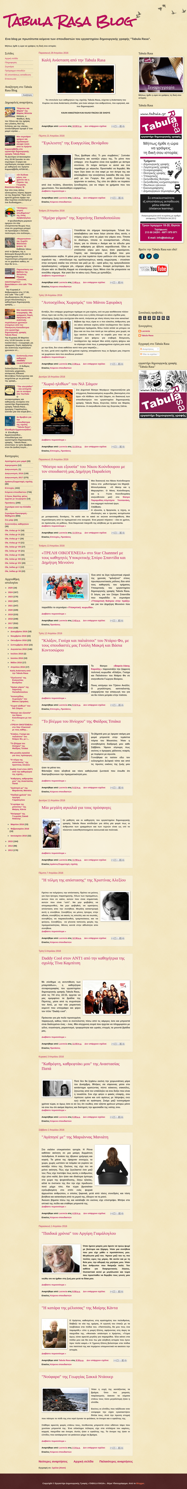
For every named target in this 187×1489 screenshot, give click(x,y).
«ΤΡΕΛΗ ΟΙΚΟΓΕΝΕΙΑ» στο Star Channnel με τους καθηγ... (21, 727)
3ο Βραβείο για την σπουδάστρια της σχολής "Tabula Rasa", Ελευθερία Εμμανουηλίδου (18, 423)
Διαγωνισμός (11, 469)
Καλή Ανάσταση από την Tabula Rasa (73, 60)
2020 (10, 610)
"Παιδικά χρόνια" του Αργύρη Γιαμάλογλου (79, 1233)
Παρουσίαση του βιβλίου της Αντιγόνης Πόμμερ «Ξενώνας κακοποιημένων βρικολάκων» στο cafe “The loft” (19, 278)
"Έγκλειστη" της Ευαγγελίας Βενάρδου (75, 142)
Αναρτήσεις (147, 349)
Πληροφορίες (11, 62)
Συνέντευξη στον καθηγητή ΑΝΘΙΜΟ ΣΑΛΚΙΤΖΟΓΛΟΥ (25, 359)
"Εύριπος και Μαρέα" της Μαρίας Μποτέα (24, 110)
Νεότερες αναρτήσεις (53, 1461)
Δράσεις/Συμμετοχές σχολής (64, 864)
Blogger (140, 1483)
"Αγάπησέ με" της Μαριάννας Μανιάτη (75, 1137)
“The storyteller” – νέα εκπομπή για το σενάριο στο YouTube (25, 390)
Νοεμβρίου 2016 (19, 636)
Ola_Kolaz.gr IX (12, 534)
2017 (10, 623)
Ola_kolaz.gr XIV (13, 563)
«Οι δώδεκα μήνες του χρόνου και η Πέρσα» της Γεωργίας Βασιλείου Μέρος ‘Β (17, 181)
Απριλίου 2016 (18, 667)
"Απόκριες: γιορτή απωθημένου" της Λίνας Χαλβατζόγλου (24, 213)
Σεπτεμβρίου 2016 (20, 645)
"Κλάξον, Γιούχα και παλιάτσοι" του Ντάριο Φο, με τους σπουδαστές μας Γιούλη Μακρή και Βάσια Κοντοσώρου (85, 645)
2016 (10, 628)
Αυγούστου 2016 (19, 649)
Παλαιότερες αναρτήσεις (116, 1461)
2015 (10, 841)
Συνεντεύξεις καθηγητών (17, 524)
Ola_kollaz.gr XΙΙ (13, 571)
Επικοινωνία (10, 79)
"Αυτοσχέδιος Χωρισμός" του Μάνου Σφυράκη (82, 302)
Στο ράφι (9, 520)
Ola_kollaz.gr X (12, 567)
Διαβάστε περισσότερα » (54, 191)
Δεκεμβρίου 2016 (19, 631)
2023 (10, 597)
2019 (10, 614)
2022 (10, 601)
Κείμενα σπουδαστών (61, 202)
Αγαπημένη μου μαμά (15, 461)
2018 (10, 619)
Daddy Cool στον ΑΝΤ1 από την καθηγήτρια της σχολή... (21, 771)
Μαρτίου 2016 (17, 824)
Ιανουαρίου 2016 (19, 836)
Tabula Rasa (147, 335)
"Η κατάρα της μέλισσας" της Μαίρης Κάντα (80, 1307)
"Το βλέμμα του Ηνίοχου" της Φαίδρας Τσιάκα (81, 721)
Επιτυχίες (55, 451)
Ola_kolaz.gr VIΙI (13, 547)
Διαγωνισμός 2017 (14, 477)
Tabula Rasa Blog (69, 21)
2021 (10, 606)
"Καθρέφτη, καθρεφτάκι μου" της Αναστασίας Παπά (21, 781)
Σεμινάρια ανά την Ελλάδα (18, 507)
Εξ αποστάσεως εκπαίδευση (18, 75)
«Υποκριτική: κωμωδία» (80, 607)
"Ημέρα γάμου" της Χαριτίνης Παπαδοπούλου (81, 217)
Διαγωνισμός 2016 (14, 473)
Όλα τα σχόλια (148, 354)
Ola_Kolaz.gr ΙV (12, 530)
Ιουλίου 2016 (17, 654)
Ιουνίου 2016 (17, 658)
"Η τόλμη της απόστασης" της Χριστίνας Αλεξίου (84, 880)
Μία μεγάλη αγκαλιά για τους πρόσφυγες (76, 807)
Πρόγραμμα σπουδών (15, 71)
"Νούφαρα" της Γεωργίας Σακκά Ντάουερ (77, 1376)
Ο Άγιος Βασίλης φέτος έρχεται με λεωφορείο (16, 497)
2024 (10, 592)
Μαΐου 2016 (16, 662)
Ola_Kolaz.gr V (12, 538)
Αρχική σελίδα (83, 1461)
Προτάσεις (66, 451)
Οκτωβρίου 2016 (19, 640)
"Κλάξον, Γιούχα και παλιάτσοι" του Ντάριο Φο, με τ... (20, 736)
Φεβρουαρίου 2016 (20, 829)
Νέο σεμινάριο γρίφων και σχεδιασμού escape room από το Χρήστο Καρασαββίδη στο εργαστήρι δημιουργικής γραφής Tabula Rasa (18, 145)
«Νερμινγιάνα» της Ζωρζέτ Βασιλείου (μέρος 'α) (24, 242)
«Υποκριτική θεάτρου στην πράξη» (110, 601)
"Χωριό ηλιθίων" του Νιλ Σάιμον (70, 383)
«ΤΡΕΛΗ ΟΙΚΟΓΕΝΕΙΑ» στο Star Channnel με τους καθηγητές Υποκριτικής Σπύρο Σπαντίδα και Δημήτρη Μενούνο (84, 557)
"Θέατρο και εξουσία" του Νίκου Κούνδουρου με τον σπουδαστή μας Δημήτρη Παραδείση (83, 469)
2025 (10, 588)
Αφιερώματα (11, 465)
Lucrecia (145, 331)
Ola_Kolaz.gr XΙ (12, 555)
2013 (10, 850)
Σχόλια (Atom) (59, 1468)
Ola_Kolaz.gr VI (12, 543)
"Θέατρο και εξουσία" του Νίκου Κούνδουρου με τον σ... (20, 716)
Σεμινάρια (9, 66)
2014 (10, 846)
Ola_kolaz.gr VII (12, 551)
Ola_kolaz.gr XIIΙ (13, 559)
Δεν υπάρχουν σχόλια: (96, 126)
